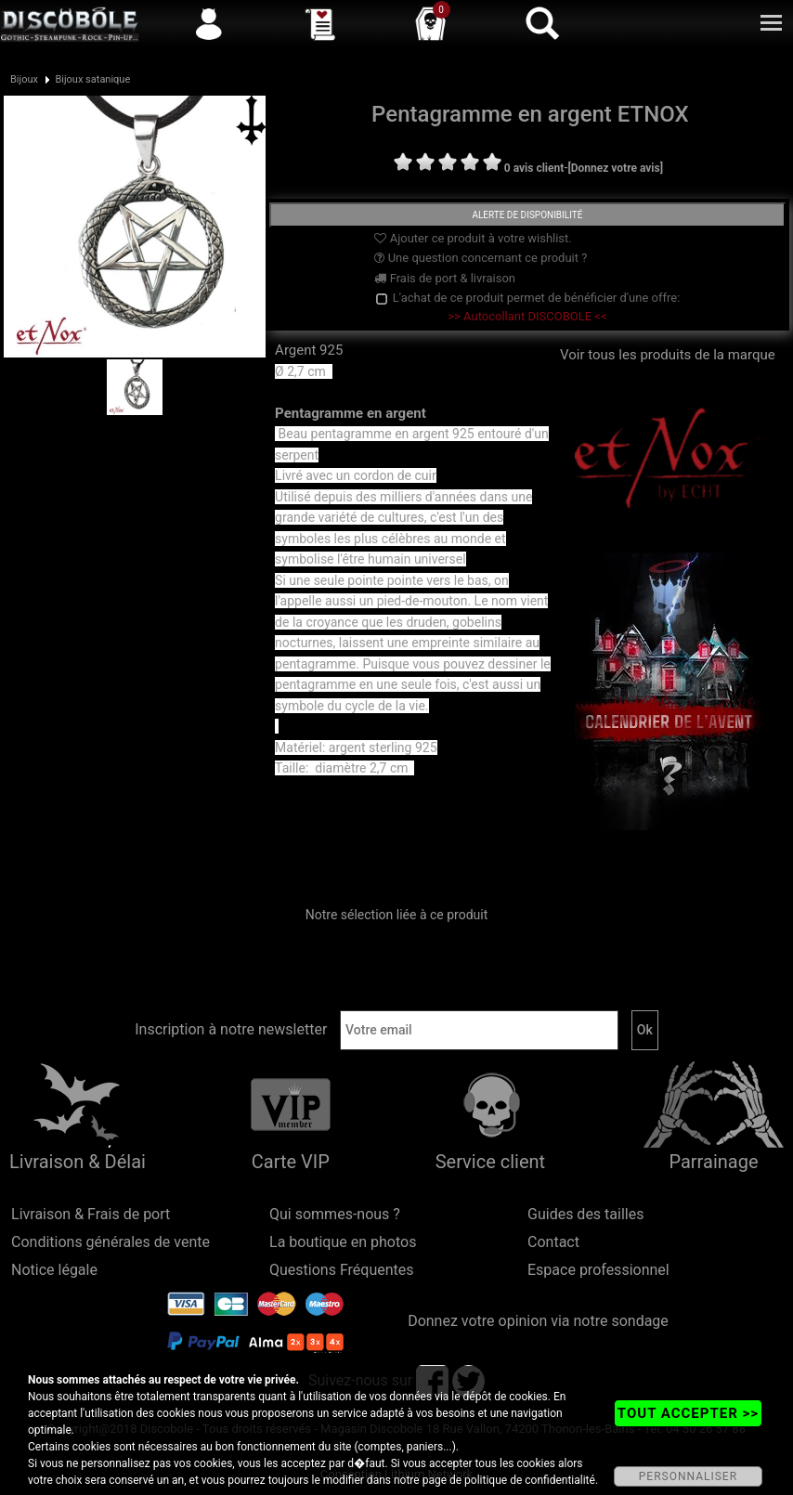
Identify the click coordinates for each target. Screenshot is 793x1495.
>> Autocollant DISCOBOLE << (527, 316)
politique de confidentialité (529, 1480)
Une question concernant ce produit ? (480, 258)
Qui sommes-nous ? (334, 1214)
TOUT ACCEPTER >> (688, 1413)
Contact (553, 1242)
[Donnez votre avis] (615, 168)
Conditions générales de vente (110, 1242)
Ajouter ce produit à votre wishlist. (472, 238)
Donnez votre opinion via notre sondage (538, 1321)
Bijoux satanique (92, 79)
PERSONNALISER (688, 1476)
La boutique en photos (342, 1242)
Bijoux (24, 79)
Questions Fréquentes (341, 1270)
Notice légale (54, 1270)
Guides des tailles (585, 1214)
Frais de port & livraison (444, 278)
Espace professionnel (598, 1270)
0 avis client (534, 168)
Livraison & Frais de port (90, 1214)
